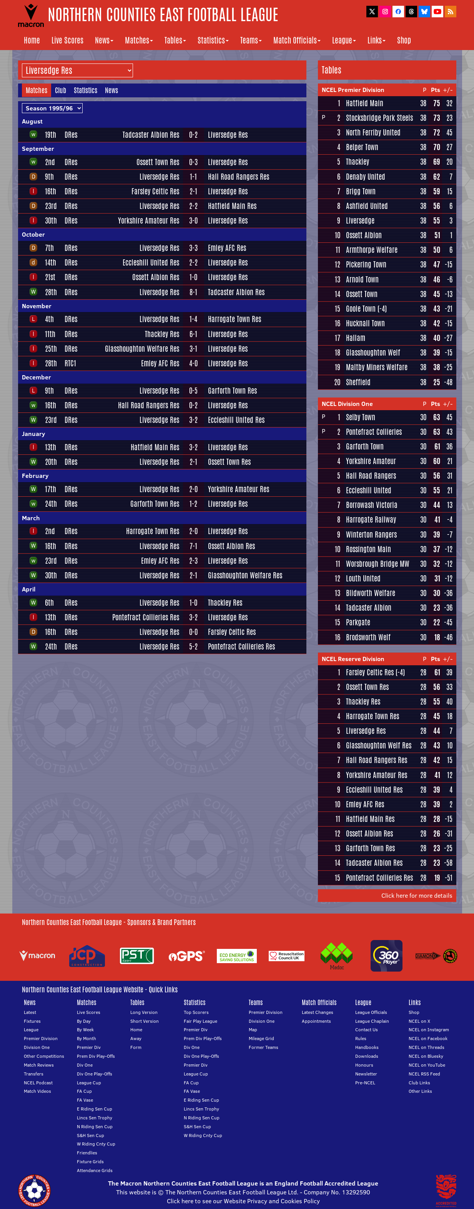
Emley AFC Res (227, 247)
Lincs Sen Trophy (94, 1117)
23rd (51, 205)
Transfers (33, 1073)
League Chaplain (372, 1021)
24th (51, 503)
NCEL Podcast (38, 1082)
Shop (404, 40)
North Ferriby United (373, 132)
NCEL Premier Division (353, 89)
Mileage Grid (261, 1038)
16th (50, 191)
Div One (85, 1065)
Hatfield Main (364, 103)
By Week (85, 1029)
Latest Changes (317, 1012)
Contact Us (366, 1029)
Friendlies (87, 1152)
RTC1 (70, 363)
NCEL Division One (347, 403)
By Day (84, 1021)
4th (49, 319)
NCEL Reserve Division (353, 659)
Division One (37, 1047)
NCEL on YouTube (427, 1065)
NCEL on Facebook (428, 1038)
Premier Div (89, 1047)
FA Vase (85, 1100)
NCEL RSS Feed (424, 1073)
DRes (71, 134)
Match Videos (37, 1091)
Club (60, 90)
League (344, 40)
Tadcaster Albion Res (151, 134)
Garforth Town (365, 446)
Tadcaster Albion (368, 607)
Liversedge (360, 220)
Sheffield (358, 382)
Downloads (366, 1056)
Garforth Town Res (232, 390)
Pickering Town (366, 264)
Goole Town (361, 308)
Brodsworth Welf (368, 637)
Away (135, 1038)
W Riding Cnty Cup (96, 1144)
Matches (139, 40)
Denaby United (365, 176)
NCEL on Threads (426, 1047)
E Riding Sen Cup (94, 1108)
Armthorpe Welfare (371, 249)
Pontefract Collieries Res (145, 617)
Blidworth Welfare (370, 593)
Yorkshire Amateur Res (148, 220)
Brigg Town (361, 191)
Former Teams (263, 1047)
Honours (364, 1065)
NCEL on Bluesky (426, 1056)
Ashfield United (367, 205)
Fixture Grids (90, 1161)
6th (49, 602)
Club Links (419, 1082)
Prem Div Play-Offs (96, 1056)
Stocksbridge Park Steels (379, 117)
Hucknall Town (365, 323)
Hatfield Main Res (232, 205)
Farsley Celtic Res (155, 191)
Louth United (363, 578)
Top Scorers (196, 1012)
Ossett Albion (364, 235)
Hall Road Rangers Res (238, 176)
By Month (86, 1038)
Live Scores (67, 40)
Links (377, 40)
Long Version (144, 1012)
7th (49, 247)
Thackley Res (162, 334)
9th (49, 176)
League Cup (89, 1082)
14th (50, 262)
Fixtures (32, 1021)
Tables (175, 40)
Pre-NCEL (365, 1082)
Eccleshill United (368, 490)
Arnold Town (362, 279)
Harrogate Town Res (234, 319)
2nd (50, 162)
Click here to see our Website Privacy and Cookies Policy (243, 1201)
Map (253, 1029)
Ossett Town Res (157, 162)
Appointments (316, 1021)
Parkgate (358, 622)
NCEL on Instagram (429, 1029)
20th (51, 461)
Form (135, 1047)
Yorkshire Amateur (371, 461)
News (104, 40)
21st (50, 277)
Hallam (355, 337)
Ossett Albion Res (155, 277)
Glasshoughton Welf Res (378, 745)
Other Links (420, 1091)
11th (50, 334)
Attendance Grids (95, 1170)
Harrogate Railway (371, 519)
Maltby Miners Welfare (376, 367)
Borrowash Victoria (371, 504)
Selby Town (360, 417)
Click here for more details (416, 895)
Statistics (213, 40)
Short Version (144, 1021)
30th (51, 220)
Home (32, 40)
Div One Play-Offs (94, 1073)
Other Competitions (44, 1056)
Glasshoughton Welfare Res (142, 348)
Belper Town (362, 147)
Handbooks (367, 1047)
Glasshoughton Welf (373, 352)
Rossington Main (368, 549)
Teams (251, 40)
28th (51, 292)
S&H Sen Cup (90, 1135)
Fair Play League (200, 1021)
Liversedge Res (228, 134)
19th (50, 134)
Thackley (357, 161)
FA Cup (84, 1091)
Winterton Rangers (371, 534)
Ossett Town (362, 294)
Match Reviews (39, 1065)
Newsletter (366, 1073)
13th (50, 447)
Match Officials (297, 40)
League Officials (371, 1012)
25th (51, 348)
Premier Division (41, 1038)
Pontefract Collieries (374, 431)
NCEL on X (419, 1021)
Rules (360, 1038)
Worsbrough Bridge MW (377, 563)
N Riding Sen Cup (95, 1126)
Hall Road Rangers (371, 475)
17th (50, 489)
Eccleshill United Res (151, 262)
